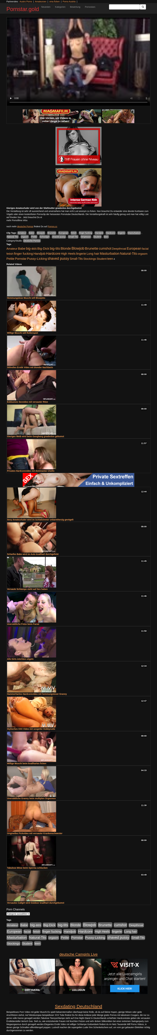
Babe (31, 233)
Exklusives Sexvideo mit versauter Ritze (27, 402)
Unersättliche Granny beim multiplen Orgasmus (31, 798)
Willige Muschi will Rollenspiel (22, 333)
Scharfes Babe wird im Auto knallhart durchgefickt (33, 554)
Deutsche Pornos (32, 241)
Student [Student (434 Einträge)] (102, 258)
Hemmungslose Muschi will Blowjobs (26, 298)
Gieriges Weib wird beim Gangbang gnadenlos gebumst (35, 436)
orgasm (24, 237)
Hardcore (110, 233)
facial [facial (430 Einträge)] (145, 248)
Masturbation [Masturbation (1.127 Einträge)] (109, 253)
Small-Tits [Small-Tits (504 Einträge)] (76, 258)
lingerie (121, 233)
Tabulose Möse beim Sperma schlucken (27, 868)
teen (106, 237)
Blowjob (41, 233)
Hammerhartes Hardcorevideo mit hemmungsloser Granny (37, 694)
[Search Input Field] (124, 7)
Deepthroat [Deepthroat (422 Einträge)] (119, 248)
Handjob (99, 233)
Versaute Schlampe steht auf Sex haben (27, 589)
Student (97, 237)
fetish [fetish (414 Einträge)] (9, 253)
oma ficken (54, 1)
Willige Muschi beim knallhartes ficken (26, 763)
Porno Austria (69, 1)
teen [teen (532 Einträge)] (110, 258)
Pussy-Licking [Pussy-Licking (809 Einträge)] (37, 258)
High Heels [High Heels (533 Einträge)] (68, 253)
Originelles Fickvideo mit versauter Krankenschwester (34, 833)
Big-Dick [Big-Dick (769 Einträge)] (43, 248)
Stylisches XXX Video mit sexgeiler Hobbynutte (31, 729)
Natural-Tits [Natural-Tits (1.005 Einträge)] (128, 253)
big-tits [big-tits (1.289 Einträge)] (55, 248)
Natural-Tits (12, 237)
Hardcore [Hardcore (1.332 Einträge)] (53, 253)
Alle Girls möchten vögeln (20, 659)
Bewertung (75, 7)
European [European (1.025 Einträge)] (134, 248)
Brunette (52, 233)
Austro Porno (26, 1)
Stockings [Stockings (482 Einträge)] (89, 258)
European (63, 233)
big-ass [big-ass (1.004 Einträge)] (31, 248)
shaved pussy (58, 237)
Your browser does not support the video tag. (78, 62)
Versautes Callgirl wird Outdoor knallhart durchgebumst (35, 903)
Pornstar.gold (22, 9)
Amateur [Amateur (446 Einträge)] (11, 248)
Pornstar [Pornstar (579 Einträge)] (21, 258)
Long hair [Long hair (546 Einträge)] (93, 253)
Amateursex (40, 1)
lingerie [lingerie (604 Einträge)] (81, 253)
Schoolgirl (44, 237)
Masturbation (134, 233)
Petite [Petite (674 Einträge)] (10, 258)
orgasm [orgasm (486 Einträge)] (142, 253)
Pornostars (90, 7)
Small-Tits (73, 237)
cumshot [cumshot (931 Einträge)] (105, 248)
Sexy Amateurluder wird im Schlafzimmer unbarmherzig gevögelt (40, 519)
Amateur (22, 233)
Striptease (86, 237)
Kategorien (60, 7)
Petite (34, 237)
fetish (73, 233)
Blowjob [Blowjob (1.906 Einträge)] (77, 248)
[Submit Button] (143, 7)
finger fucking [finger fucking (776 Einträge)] (23, 253)
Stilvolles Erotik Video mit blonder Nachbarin (30, 367)
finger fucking (85, 233)
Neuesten (45, 7)
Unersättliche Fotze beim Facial (23, 624)
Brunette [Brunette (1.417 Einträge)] (91, 248)
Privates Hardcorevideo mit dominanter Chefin (30, 471)
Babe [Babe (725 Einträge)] (21, 248)
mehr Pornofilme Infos (16, 220)
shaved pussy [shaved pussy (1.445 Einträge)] (58, 259)
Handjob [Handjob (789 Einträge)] (39, 253)
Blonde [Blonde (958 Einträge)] (66, 248)
